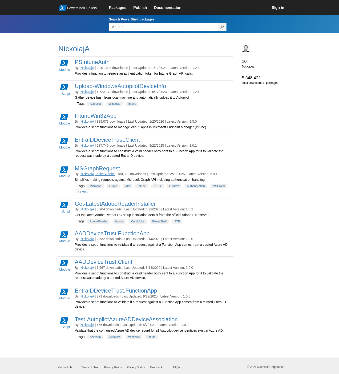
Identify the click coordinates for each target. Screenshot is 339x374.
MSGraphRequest (97, 168)
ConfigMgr (137, 221)
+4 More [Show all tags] (83, 191)
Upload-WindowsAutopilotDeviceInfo (120, 86)
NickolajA (87, 68)
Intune (132, 103)
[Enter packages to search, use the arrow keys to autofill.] (163, 27)
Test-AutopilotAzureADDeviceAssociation (126, 319)
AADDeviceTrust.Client (104, 262)
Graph (113, 186)
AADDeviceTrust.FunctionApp (112, 233)
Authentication (196, 186)
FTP (177, 221)
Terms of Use (89, 367)
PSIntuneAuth (92, 62)
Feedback (156, 367)
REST (157, 186)
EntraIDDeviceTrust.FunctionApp (116, 290)
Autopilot (95, 103)
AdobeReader (98, 221)
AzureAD (95, 337)
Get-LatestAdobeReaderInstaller (115, 204)
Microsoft (95, 186)
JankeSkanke (105, 174)
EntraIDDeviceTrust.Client (107, 140)
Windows (114, 103)
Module (64, 65)
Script (65, 89)
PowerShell (159, 221)
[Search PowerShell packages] (222, 27)
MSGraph (219, 186)
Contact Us (65, 367)
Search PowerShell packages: (132, 19)
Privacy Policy (113, 367)
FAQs (176, 367)
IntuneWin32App (96, 116)
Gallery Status (136, 367)
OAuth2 (174, 186)
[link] (121, 8)
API (127, 186)
